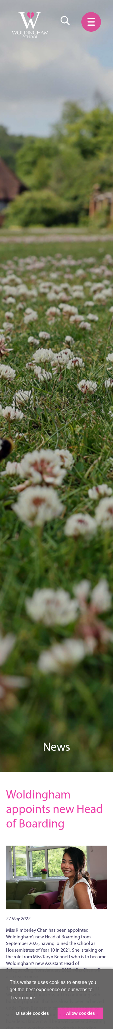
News (56, 746)
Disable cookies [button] (32, 1013)
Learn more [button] (23, 997)
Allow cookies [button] (80, 1013)
